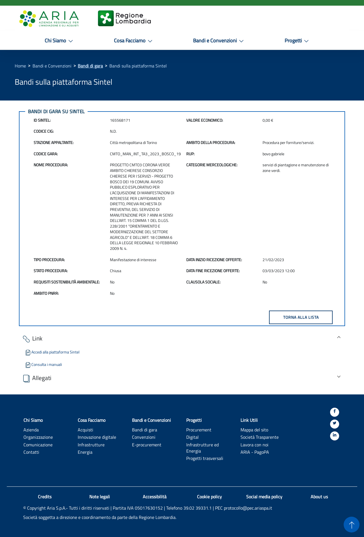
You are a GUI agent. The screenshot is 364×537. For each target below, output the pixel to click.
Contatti (31, 452)
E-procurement (146, 444)
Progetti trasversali (204, 458)
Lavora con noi (254, 444)
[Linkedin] (334, 435)
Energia (85, 452)
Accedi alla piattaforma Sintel (52, 352)
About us (319, 496)
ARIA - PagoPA (254, 452)
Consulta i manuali (43, 364)
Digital (192, 437)
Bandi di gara (90, 65)
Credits (44, 496)
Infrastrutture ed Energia (202, 447)
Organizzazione (38, 437)
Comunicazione (38, 444)
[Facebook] (334, 412)
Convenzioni (143, 437)
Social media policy (264, 496)
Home (20, 65)
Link (32, 339)
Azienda (31, 429)
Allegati (36, 378)
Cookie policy (209, 496)
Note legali (99, 496)
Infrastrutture (91, 444)
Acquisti (85, 429)
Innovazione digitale (97, 437)
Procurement (198, 429)
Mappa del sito (254, 429)
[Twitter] (334, 424)
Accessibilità (154, 496)
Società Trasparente (259, 437)
